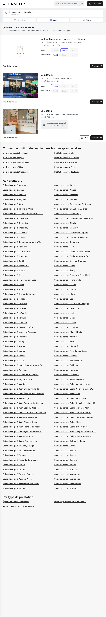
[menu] (4, 3)
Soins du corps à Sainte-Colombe (18, 436)
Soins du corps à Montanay (15, 346)
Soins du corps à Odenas (14, 356)
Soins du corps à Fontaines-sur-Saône (20, 280)
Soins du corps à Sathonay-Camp (69, 441)
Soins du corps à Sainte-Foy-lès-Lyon (20, 441)
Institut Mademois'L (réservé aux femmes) (64, 39)
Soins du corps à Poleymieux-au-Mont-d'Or (22, 365)
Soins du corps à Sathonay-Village (18, 446)
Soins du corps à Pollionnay (66, 365)
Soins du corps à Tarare (65, 455)
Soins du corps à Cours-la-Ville (17, 251)
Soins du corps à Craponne (15, 256)
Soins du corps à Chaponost (16, 218)
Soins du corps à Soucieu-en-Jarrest (19, 450)
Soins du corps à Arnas (13, 190)
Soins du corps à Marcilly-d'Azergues (19, 332)
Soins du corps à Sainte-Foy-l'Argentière (72, 436)
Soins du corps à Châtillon (15, 232)
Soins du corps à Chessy (14, 237)
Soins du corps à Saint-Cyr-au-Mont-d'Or (21, 389)
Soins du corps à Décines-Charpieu (70, 261)
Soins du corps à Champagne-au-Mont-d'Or (23, 213)
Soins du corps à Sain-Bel (14, 384)
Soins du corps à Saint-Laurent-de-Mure (72, 412)
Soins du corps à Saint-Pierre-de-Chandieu (73, 417)
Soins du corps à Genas (13, 284)
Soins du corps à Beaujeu (14, 194)
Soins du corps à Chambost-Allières (70, 209)
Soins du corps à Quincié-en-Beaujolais (20, 374)
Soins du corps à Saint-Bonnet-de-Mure (72, 384)
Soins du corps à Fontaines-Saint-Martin (72, 275)
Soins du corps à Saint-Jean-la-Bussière (21, 408)
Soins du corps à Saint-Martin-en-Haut (20, 417)
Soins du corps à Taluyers (14, 455)
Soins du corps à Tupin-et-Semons (18, 474)
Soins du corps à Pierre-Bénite (68, 360)
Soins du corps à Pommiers (15, 370)
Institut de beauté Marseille (66, 157)
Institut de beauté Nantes (65, 162)
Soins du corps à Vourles (14, 488)
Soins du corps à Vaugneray (67, 474)
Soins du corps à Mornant (14, 351)
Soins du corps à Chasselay (15, 228)
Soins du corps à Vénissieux (67, 479)
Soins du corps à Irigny (64, 294)
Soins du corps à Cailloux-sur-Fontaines (72, 204)
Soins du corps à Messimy (15, 337)
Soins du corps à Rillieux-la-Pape (69, 379)
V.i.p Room (47, 75)
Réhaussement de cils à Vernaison (18, 506)
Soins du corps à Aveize (65, 190)
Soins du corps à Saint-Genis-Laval (70, 398)
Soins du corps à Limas (64, 318)
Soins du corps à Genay (65, 284)
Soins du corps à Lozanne (66, 327)
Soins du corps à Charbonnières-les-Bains (73, 218)
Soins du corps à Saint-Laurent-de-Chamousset (24, 412)
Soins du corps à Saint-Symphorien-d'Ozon (22, 431)
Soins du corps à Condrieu (15, 247)
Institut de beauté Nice (13, 167)
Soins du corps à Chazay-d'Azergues (71, 232)
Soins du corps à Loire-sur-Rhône (18, 327)
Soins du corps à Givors (14, 289)
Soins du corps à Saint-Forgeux (17, 398)
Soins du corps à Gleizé (65, 289)
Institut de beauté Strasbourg (16, 172)
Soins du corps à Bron (13, 204)
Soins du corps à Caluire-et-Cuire (18, 209)
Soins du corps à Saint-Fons (67, 393)
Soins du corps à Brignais (14, 199)
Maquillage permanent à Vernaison (70, 501)
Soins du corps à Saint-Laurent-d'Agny (71, 408)
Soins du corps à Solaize (65, 446)
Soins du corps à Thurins (14, 469)
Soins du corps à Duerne (14, 270)
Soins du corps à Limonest (15, 322)
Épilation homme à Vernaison (16, 501)
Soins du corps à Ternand (65, 460)
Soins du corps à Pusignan (66, 370)
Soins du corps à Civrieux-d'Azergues (71, 237)
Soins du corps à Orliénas (65, 356)
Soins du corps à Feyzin (13, 275)
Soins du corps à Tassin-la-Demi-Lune (20, 460)
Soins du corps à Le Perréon (15, 313)
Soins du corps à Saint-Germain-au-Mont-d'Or (75, 403)
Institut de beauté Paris (64, 167)
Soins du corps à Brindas (65, 199)
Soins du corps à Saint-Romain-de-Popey (21, 427)
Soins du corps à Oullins (14, 360)
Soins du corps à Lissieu (65, 322)
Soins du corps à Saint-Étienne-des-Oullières (23, 393)
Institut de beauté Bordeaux (15, 153)
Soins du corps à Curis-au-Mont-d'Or (71, 256)
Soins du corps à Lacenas (14, 308)
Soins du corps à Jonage (14, 299)
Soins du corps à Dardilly (14, 261)
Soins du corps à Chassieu (66, 228)
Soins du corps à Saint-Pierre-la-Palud (20, 422)
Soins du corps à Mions (65, 341)
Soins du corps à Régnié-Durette (17, 379)
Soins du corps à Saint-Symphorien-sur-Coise (75, 431)
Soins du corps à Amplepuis (15, 185)
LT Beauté (46, 110)
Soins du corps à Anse (64, 185)
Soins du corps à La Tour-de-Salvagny (71, 303)
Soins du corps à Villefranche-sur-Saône (21, 483)
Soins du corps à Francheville (67, 280)
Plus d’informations (10, 66)
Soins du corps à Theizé (65, 464)
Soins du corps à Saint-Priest (67, 422)
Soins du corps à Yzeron (65, 488)
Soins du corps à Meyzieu (66, 337)
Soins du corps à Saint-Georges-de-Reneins (23, 403)
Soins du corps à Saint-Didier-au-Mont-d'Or (74, 389)
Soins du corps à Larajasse (66, 308)
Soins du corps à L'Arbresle (15, 303)
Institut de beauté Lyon (13, 157)
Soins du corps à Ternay (14, 464)
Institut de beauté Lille (64, 153)
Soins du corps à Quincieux (66, 374)
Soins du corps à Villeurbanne (67, 483)
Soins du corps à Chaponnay (67, 213)
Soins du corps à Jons (64, 299)
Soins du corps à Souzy (65, 450)
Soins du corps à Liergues (14, 318)
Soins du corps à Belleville (66, 194)
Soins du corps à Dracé (64, 265)
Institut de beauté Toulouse (66, 172)
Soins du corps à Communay (67, 242)
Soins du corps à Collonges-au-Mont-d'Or (22, 242)
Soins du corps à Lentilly (65, 313)
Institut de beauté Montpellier (16, 162)
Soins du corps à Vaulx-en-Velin (17, 479)
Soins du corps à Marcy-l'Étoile (68, 332)
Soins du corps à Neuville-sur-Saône (70, 351)
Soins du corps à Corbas (65, 247)
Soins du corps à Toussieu (66, 469)
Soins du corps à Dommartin (16, 265)
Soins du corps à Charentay (15, 223)
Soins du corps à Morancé (66, 346)
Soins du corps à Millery (13, 341)
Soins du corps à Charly (65, 223)
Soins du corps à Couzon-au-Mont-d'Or (72, 251)
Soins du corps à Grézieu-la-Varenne (19, 294)
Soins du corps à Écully (64, 270)
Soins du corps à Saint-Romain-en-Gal (71, 427)
